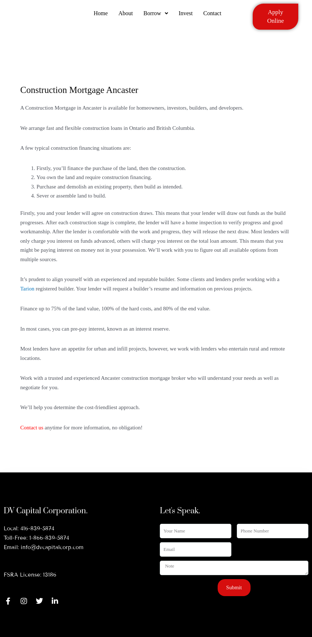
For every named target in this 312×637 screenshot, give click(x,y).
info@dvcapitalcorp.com (52, 547)
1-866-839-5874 (49, 538)
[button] (156, 15)
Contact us (31, 427)
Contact (213, 15)
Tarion (27, 289)
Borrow (156, 15)
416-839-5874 (37, 528)
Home (100, 15)
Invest (186, 15)
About (125, 15)
